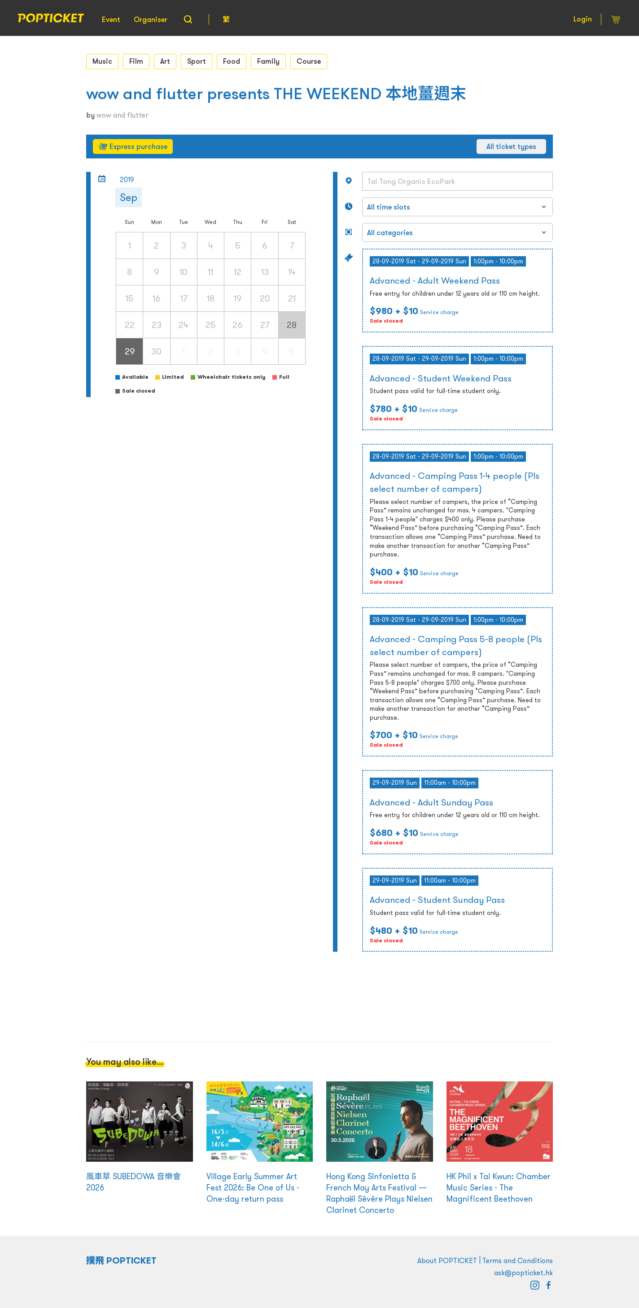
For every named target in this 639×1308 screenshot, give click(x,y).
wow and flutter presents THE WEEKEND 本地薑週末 (276, 93)
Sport (196, 61)
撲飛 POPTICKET (121, 1260)
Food (231, 61)
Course (309, 61)
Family (268, 61)
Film (136, 61)
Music (102, 61)
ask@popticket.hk (523, 1272)
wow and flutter (122, 114)
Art (165, 61)
